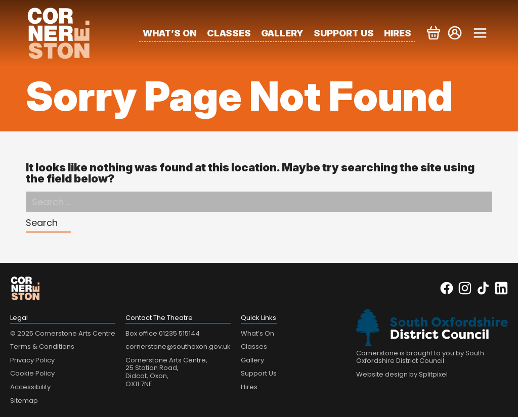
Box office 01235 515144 (162, 333)
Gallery (282, 33)
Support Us (344, 33)
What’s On (170, 33)
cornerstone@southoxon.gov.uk (178, 346)
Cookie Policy (32, 373)
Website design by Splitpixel (402, 374)
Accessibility (30, 387)
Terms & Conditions (42, 346)
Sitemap (24, 400)
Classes (229, 33)
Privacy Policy (32, 360)
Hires (397, 33)
